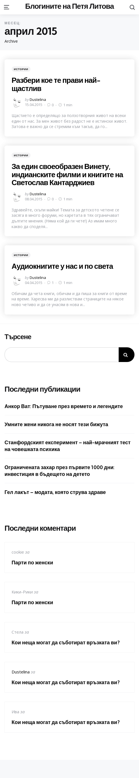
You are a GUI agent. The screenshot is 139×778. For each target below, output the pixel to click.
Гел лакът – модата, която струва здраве (55, 492)
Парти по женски (32, 562)
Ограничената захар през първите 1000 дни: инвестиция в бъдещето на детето (59, 470)
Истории (21, 69)
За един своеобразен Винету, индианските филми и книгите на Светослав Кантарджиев (67, 174)
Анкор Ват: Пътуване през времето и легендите (64, 406)
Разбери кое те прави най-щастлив (56, 84)
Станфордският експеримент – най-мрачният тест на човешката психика (68, 445)
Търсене (18, 337)
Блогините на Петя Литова (69, 6)
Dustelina (38, 99)
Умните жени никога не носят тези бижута (56, 424)
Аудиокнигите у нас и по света (62, 266)
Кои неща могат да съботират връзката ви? (66, 642)
